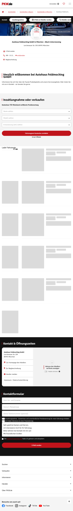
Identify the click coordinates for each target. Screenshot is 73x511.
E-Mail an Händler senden (42, 20)
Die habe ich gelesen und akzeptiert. (24, 438)
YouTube (46, 506)
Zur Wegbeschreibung (12, 368)
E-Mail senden (10, 51)
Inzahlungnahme (18, 20)
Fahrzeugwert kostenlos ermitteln (36, 133)
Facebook (9, 506)
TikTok (34, 506)
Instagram (23, 506)
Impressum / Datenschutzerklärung (16, 380)
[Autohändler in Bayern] (26, 12)
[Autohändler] (12, 12)
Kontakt (4, 20)
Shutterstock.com (64, 31)
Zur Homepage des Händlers (15, 362)
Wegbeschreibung (11, 59)
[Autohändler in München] (44, 12)
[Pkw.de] (3, 12)
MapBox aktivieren (53, 371)
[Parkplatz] (64, 4)
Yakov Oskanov (51, 31)
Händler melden (10, 374)
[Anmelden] (54, 4)
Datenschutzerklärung (14, 438)
